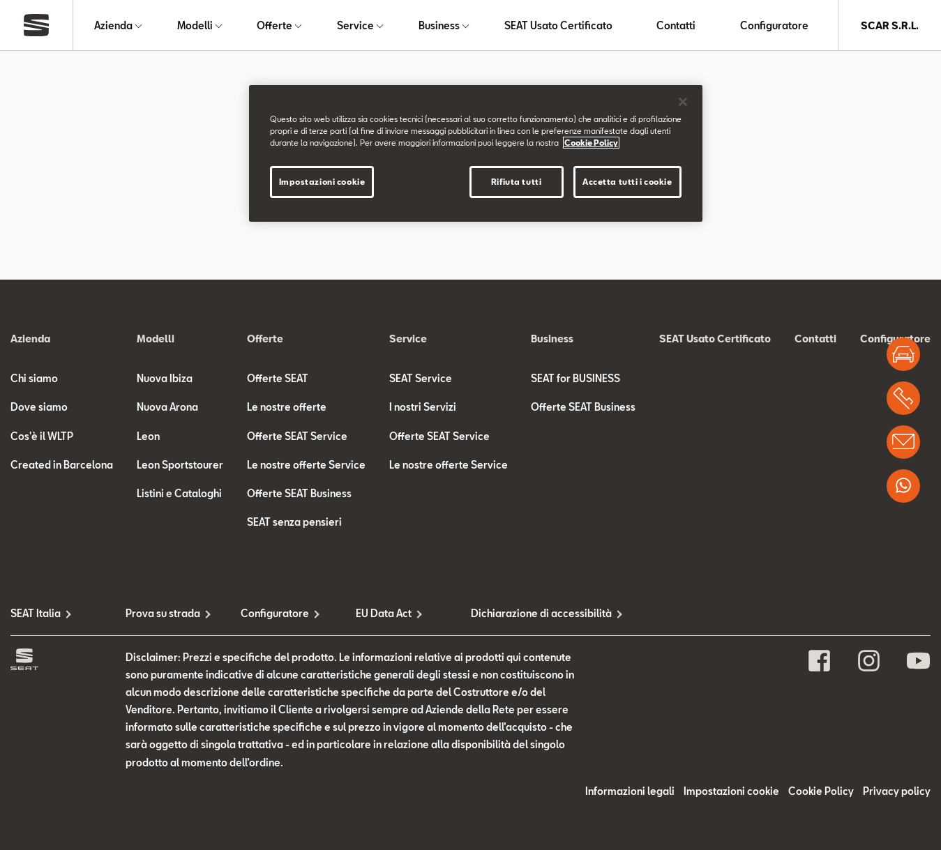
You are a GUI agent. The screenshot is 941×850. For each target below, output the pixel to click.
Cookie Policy (821, 791)
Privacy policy (897, 791)
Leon (148, 436)
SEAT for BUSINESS (575, 378)
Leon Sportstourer (180, 465)
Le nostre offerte (286, 407)
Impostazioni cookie (731, 791)
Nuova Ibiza (165, 378)
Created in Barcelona (61, 465)
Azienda (113, 25)
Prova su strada (163, 613)
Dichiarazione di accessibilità (528, 613)
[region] (475, 153)
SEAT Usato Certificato (558, 25)
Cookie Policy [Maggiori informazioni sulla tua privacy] (591, 142)
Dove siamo (39, 407)
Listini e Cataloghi (179, 493)
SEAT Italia (35, 613)
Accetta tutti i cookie (627, 181)
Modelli (195, 25)
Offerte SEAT (277, 378)
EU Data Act (384, 613)
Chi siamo (34, 378)
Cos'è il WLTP (41, 436)
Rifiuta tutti (516, 181)
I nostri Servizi (422, 407)
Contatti (675, 25)
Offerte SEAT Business (299, 493)
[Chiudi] (683, 101)
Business (439, 25)
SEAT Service (420, 378)
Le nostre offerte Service (306, 465)
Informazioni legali (630, 791)
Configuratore (774, 25)
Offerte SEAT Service (297, 436)
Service (355, 25)
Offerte (274, 25)
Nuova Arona (167, 407)
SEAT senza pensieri (294, 522)
